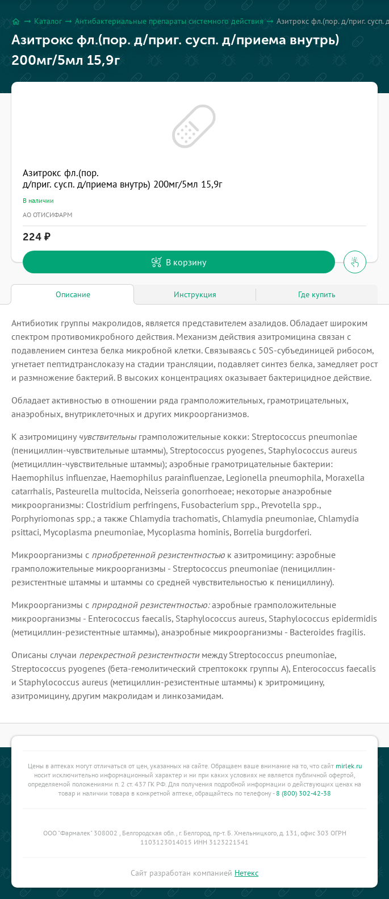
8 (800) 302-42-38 (303, 793)
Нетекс (246, 873)
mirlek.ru (349, 765)
